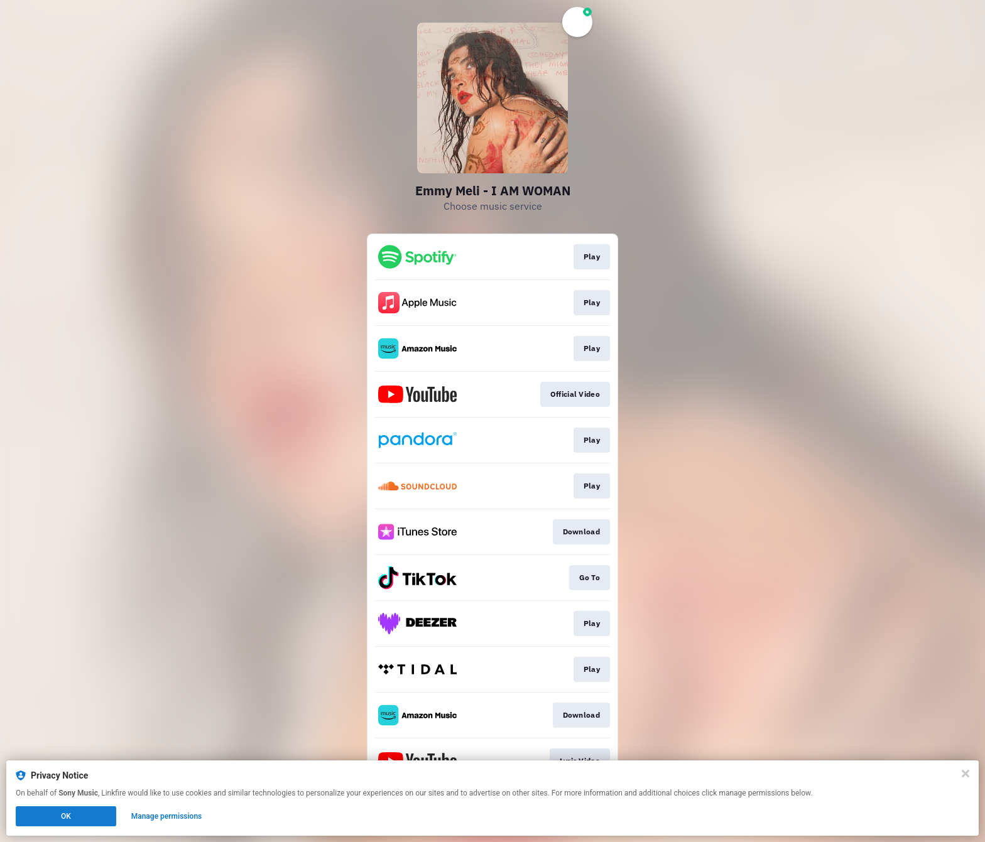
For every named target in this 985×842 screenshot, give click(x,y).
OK (66, 816)
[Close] (965, 774)
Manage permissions (166, 816)
